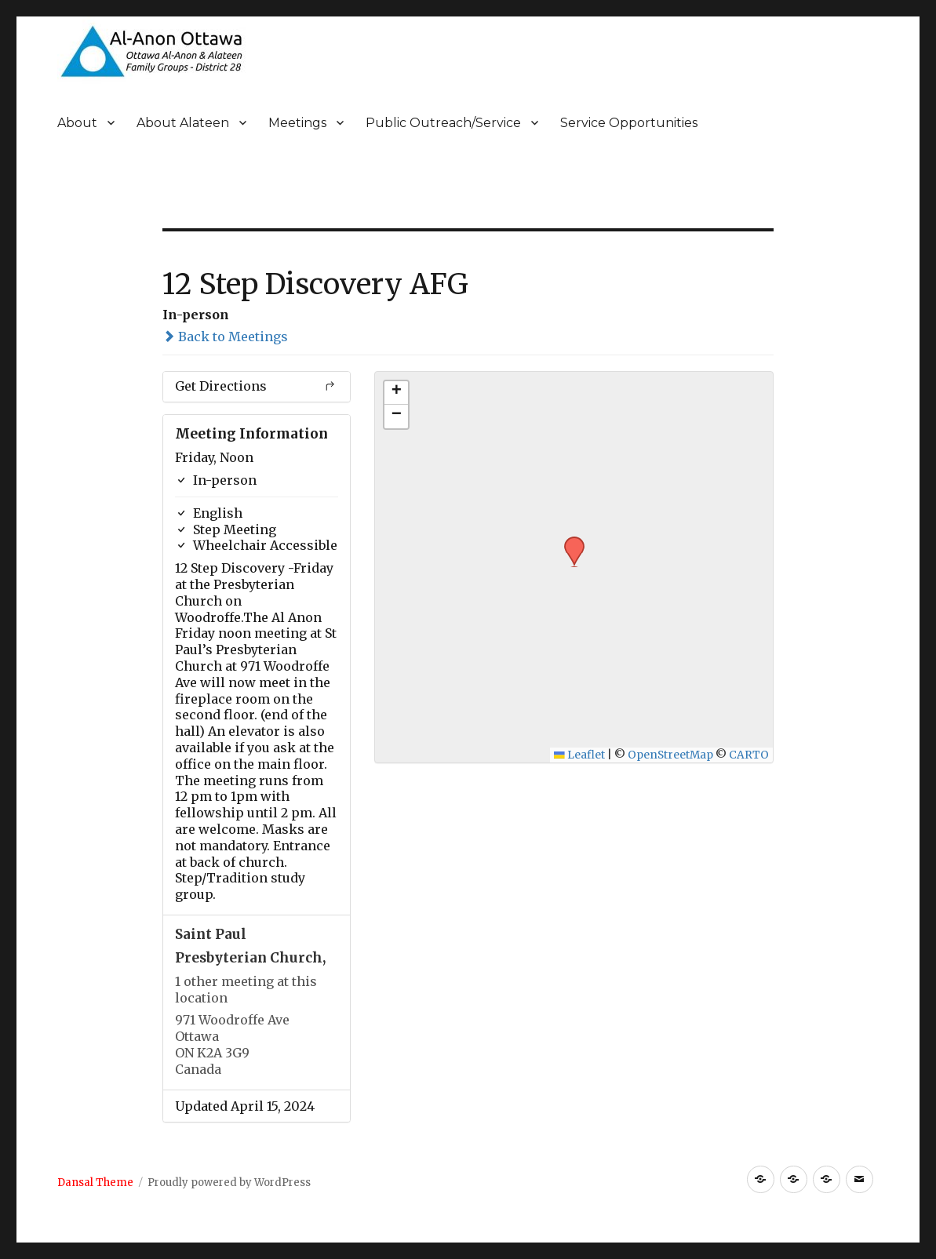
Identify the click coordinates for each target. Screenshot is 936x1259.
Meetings (297, 122)
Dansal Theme (95, 1182)
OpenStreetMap (670, 755)
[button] (569, 541)
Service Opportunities (628, 122)
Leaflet (579, 755)
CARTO (749, 755)
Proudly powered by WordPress (229, 1182)
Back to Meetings (225, 336)
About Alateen (183, 122)
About (77, 122)
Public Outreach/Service (443, 122)
